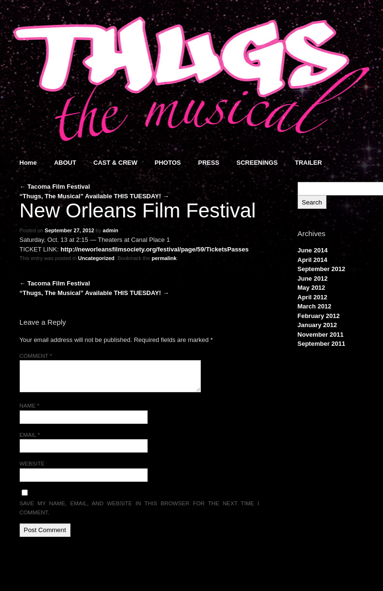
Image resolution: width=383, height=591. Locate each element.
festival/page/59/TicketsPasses (203, 249)
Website (32, 463)
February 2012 (319, 315)
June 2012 (313, 278)
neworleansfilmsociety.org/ (118, 249)
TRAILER (308, 162)
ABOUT (65, 162)
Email (30, 435)
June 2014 (313, 250)
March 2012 (315, 306)
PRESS (208, 162)
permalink (163, 258)
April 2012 (312, 297)
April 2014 (312, 259)
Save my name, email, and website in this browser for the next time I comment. (139, 508)
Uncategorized (96, 258)
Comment (36, 355)
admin (110, 230)
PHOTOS (168, 162)
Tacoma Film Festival (55, 186)
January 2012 (317, 325)
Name (30, 405)
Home (28, 162)
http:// (69, 249)
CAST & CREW (115, 162)
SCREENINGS (257, 162)
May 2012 (311, 287)
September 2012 (322, 269)
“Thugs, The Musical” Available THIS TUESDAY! (94, 196)
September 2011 (322, 343)
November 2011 (321, 334)
